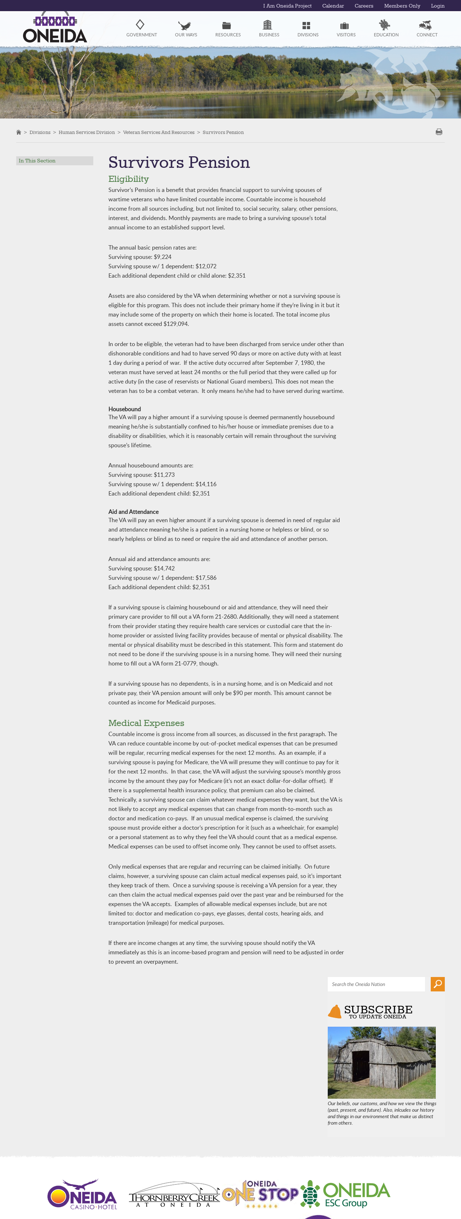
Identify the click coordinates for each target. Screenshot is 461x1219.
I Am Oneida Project (287, 6)
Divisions (40, 132)
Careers (364, 6)
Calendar (333, 6)
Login (438, 6)
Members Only (402, 6)
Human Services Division (87, 132)
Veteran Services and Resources (158, 132)
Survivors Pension (223, 132)
